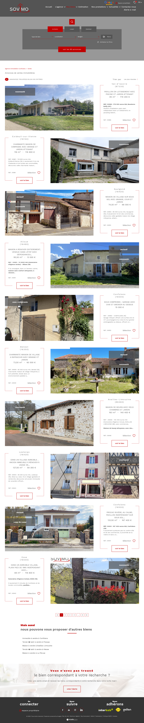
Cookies (115, 716)
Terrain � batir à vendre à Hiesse (35, 649)
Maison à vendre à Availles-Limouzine (37, 646)
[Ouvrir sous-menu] (65, 6)
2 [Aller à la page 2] (65, 615)
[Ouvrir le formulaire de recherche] (106, 37)
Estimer (89, 29)
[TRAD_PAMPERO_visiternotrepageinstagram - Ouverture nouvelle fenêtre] (75, 710)
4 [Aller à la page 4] (74, 615)
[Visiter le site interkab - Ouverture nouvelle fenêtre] (106, 710)
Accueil (48, 7)
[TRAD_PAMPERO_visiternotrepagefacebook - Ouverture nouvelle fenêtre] (62, 710)
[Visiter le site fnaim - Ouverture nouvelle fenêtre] (118, 710)
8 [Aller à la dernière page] (82, 615)
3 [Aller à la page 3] (69, 615)
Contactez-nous (129, 7)
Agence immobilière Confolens (15, 69)
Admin (92, 716)
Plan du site (65, 716)
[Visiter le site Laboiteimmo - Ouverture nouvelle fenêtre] (72, 720)
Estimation (83, 7)
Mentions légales (75, 716)
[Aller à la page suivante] (86, 615)
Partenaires (98, 716)
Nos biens (70, 7)
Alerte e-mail (130, 10)
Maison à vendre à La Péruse (33, 653)
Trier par (117, 79)
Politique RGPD (107, 716)
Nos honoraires (85, 716)
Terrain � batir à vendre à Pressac (36, 642)
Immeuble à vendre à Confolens (35, 638)
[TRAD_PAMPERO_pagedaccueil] (20, 12)
